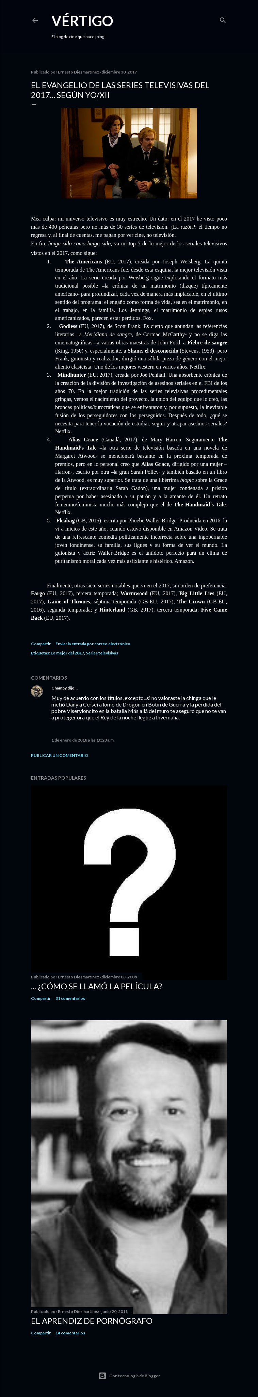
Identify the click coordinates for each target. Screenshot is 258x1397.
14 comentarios (70, 1332)
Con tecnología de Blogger (129, 1376)
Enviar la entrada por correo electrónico (92, 643)
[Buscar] (223, 19)
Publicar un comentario (59, 755)
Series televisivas (102, 652)
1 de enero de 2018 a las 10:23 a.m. (83, 740)
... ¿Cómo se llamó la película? (96, 986)
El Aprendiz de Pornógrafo (91, 1321)
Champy (59, 688)
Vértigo (82, 20)
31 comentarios (70, 998)
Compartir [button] (41, 643)
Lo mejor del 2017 (67, 652)
